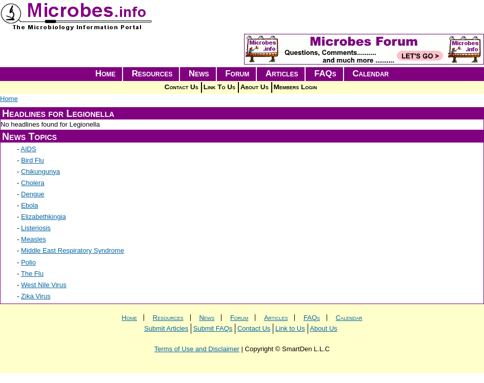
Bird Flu (32, 160)
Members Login (295, 87)
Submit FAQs (213, 328)
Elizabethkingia (43, 216)
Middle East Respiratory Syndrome (72, 250)
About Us (254, 87)
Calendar (370, 73)
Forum (237, 73)
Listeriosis (36, 228)
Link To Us (219, 87)
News (199, 73)
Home (105, 73)
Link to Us (290, 328)
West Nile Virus (43, 285)
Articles (282, 73)
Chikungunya (40, 171)
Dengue (33, 194)
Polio (28, 262)
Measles (33, 239)
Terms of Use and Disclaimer (196, 349)
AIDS (28, 149)
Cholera (33, 183)
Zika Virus (36, 296)
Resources (152, 73)
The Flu (32, 273)
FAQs (325, 73)
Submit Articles (166, 328)
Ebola (29, 205)
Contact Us (181, 87)
